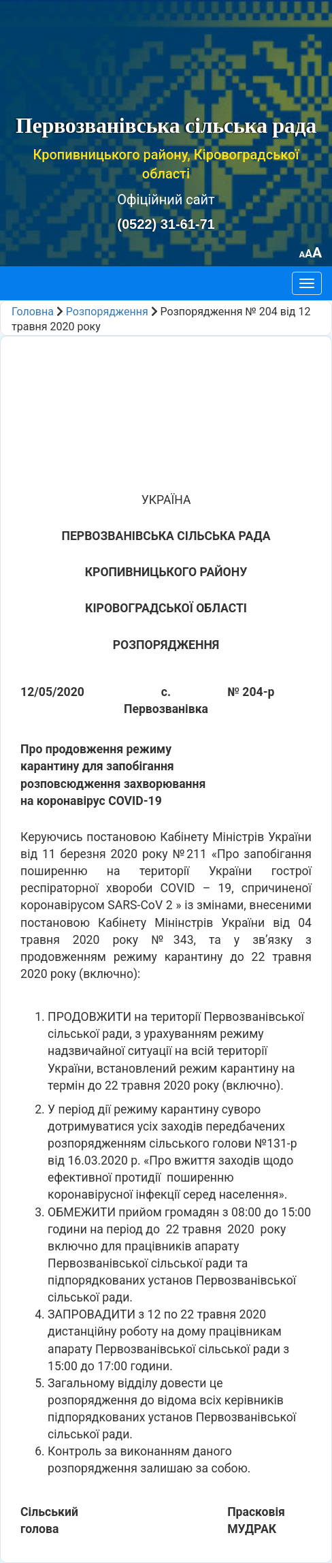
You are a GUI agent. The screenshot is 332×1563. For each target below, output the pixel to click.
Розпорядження (107, 311)
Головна (33, 311)
